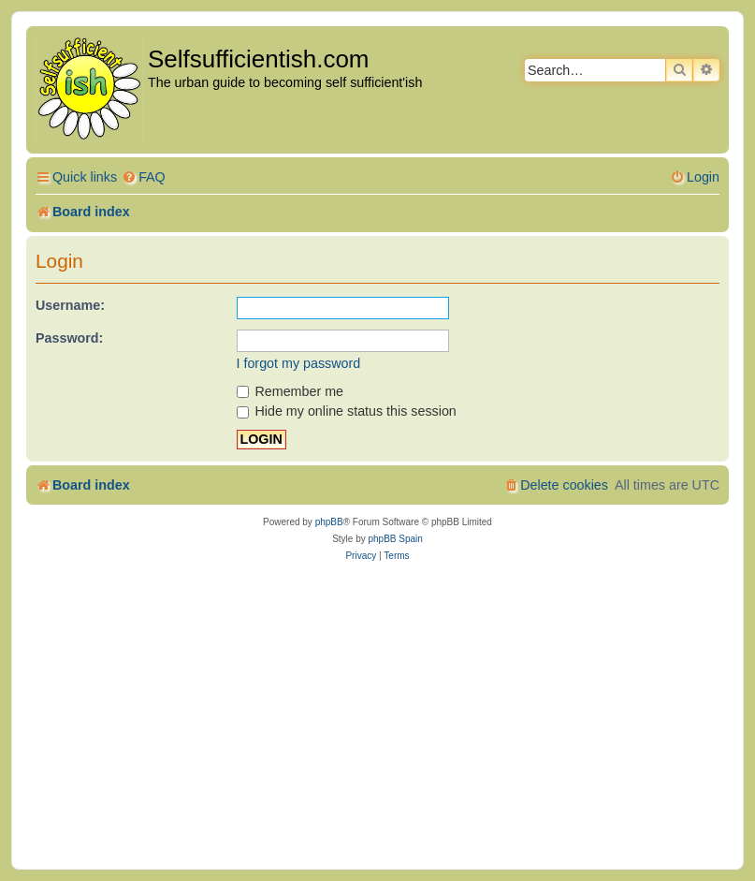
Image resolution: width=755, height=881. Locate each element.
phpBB (329, 522)
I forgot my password (299, 363)
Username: (70, 305)
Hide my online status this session (347, 411)
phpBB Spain (395, 539)
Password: (69, 337)
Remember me (290, 391)
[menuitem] (144, 177)
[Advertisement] (377, 714)
